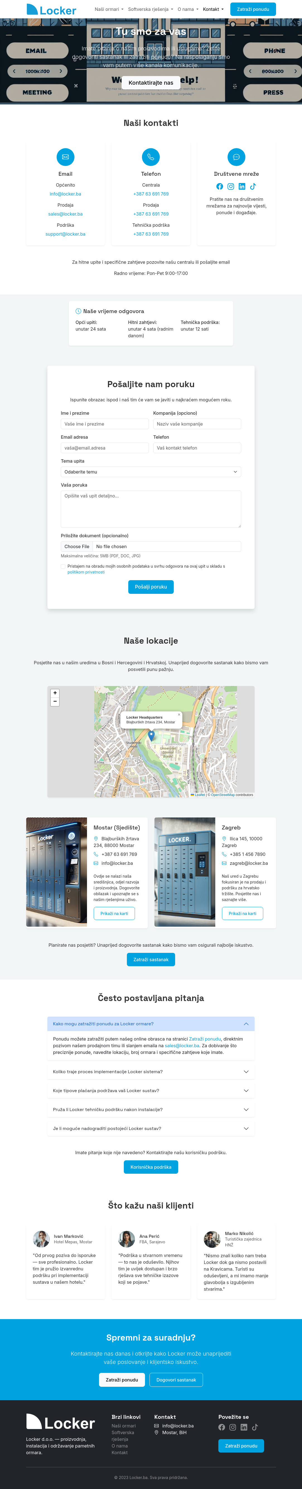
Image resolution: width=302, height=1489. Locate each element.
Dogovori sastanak (176, 1375)
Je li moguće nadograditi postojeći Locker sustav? (107, 1123)
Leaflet (198, 792)
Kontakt (119, 1447)
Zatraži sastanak (151, 954)
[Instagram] (231, 185)
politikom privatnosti (86, 568)
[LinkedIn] (242, 185)
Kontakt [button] (211, 9)
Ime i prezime (75, 409)
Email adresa (74, 433)
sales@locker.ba (65, 212)
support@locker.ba (65, 232)
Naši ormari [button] (107, 9)
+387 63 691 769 (151, 192)
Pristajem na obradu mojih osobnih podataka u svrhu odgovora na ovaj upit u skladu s (146, 565)
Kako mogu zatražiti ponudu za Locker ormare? (103, 1019)
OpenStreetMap (223, 792)
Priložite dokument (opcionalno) (95, 532)
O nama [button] (186, 9)
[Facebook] (219, 185)
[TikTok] (253, 185)
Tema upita (72, 457)
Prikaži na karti (114, 909)
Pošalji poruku (151, 584)
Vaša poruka (74, 481)
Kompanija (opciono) (175, 409)
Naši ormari (124, 1421)
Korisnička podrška (151, 1162)
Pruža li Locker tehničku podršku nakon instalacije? (108, 1104)
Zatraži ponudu (253, 9)
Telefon (161, 433)
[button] (151, 732)
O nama (120, 1441)
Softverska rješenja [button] (149, 9)
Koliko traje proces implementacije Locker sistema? (108, 1067)
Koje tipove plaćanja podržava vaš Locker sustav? (106, 1085)
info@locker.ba (65, 192)
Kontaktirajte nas (151, 82)
